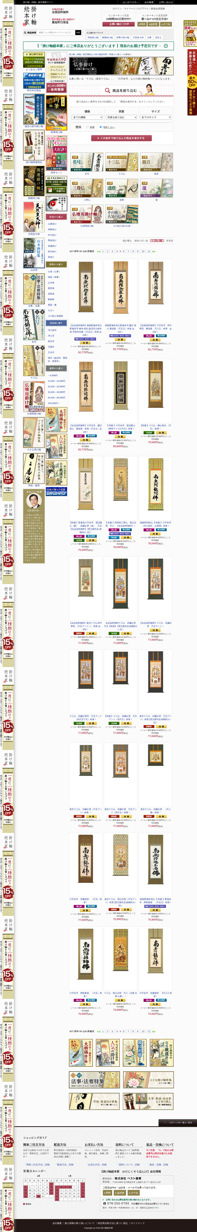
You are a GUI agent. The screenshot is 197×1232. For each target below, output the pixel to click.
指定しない (109, 127)
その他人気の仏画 (121, 226)
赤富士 (158, 37)
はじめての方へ (131, 2)
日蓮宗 (51, 347)
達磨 (122, 200)
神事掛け (52, 229)
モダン (51, 310)
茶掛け (51, 257)
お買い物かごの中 (119, 24)
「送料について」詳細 (128, 1164)
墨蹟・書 (52, 305)
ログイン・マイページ (124, 8)
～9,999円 (53, 375)
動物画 (51, 299)
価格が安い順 (141, 240)
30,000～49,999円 (56, 392)
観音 (156, 174)
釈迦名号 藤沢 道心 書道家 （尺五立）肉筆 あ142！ (120, 328)
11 (149, 251)
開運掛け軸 (107, 37)
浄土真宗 (52, 330)
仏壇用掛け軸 (86, 226)
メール (166, 24)
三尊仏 (87, 200)
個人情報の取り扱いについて (80, 1223)
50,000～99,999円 (56, 397)
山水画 (51, 282)
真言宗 (51, 341)
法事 (149, 37)
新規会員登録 (158, 8)
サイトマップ (138, 1223)
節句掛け (52, 251)
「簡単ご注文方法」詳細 (37, 1164)
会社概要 (149, 2)
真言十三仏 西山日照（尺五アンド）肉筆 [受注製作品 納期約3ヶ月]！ (121, 902)
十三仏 (122, 174)
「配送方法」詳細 (64, 1164)
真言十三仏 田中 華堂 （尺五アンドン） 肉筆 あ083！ (85, 626)
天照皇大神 (138, 37)
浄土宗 (51, 335)
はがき (154, 24)
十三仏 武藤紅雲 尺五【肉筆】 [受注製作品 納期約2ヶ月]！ (121, 626)
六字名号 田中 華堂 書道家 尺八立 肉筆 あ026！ (155, 328)
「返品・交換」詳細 (157, 1164)
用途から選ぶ (115, 54)
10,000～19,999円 (56, 381)
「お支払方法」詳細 (96, 1164)
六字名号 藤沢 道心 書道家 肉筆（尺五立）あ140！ (87, 428)
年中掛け (52, 235)
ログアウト (143, 8)
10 (143, 251)
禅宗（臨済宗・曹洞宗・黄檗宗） (57, 359)
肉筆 (92, 127)
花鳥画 (51, 294)
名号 (87, 174)
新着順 (169, 240)
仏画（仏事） (54, 271)
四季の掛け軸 (122, 37)
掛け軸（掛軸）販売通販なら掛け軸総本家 (88, 54)
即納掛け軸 (93, 37)
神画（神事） (54, 277)
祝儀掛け (52, 246)
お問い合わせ (166, 2)
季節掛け (52, 240)
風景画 (51, 288)
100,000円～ (54, 403)
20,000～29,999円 (56, 386)
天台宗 (51, 352)
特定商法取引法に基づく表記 (113, 1223)
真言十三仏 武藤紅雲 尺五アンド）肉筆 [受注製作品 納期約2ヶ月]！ (155, 719)
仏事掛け (52, 224)
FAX (142, 24)
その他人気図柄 (55, 316)
